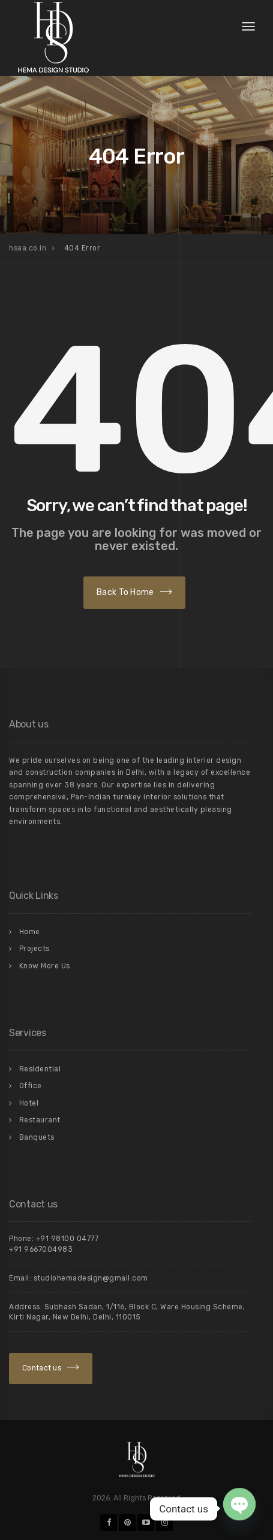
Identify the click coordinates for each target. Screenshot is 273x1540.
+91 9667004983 (41, 1249)
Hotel (29, 1103)
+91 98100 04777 (67, 1238)
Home (29, 932)
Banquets (37, 1137)
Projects (34, 948)
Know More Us (44, 966)
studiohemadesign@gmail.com (91, 1278)
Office (30, 1086)
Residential (40, 1069)
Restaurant (40, 1120)
